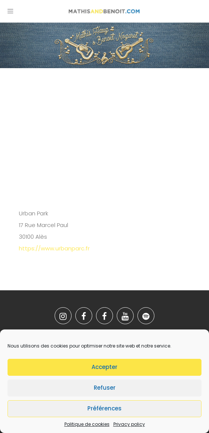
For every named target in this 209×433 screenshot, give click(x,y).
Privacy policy (129, 424)
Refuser (105, 388)
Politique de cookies (87, 424)
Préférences (104, 408)
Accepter (104, 367)
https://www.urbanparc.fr (54, 248)
